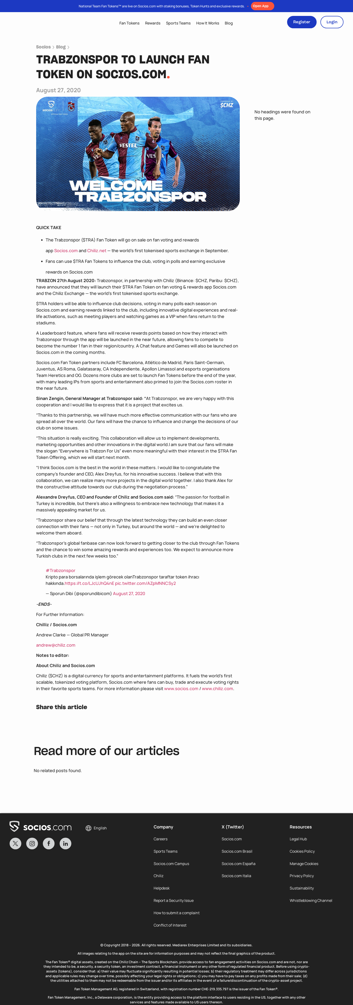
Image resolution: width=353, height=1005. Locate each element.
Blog (229, 23)
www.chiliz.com (217, 688)
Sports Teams (178, 23)
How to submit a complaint (177, 913)
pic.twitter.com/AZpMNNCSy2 (145, 583)
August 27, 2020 (129, 593)
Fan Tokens (129, 23)
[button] (41, 721)
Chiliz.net (96, 250)
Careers (160, 839)
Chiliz (158, 876)
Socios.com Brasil (237, 851)
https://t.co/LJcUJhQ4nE (89, 583)
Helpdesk (162, 888)
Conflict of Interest (170, 925)
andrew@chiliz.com (55, 645)
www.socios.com (181, 688)
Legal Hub (298, 839)
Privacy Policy (302, 876)
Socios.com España (238, 863)
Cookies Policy (302, 851)
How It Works (207, 23)
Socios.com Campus (171, 863)
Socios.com (66, 250)
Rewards (152, 23)
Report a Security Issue (174, 900)
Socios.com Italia (236, 876)
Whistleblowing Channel (311, 900)
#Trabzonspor (60, 570)
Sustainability (302, 888)
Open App (261, 6)
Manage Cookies (304, 863)
